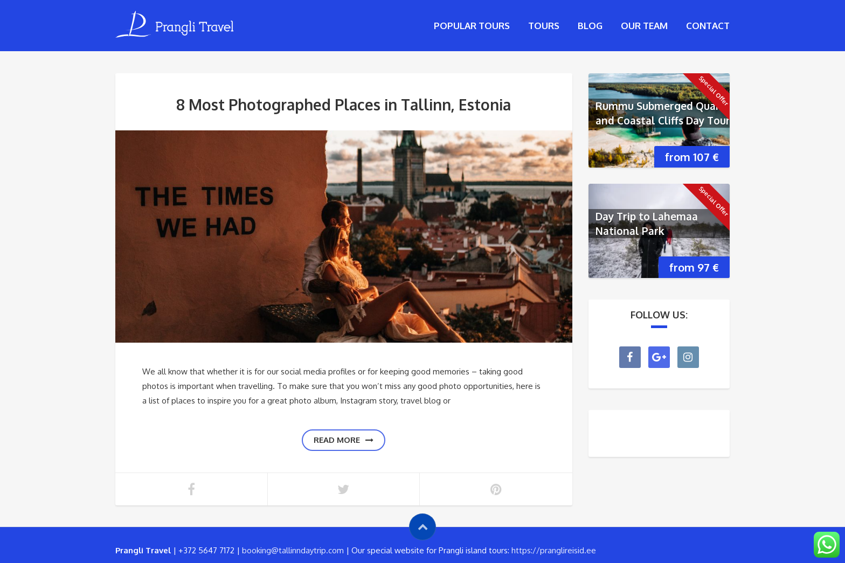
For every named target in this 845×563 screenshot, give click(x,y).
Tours (543, 25)
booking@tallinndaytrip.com (293, 550)
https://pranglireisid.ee (553, 550)
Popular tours (472, 25)
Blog (590, 25)
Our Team (644, 25)
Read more (343, 440)
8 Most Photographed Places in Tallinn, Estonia (343, 104)
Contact (708, 25)
